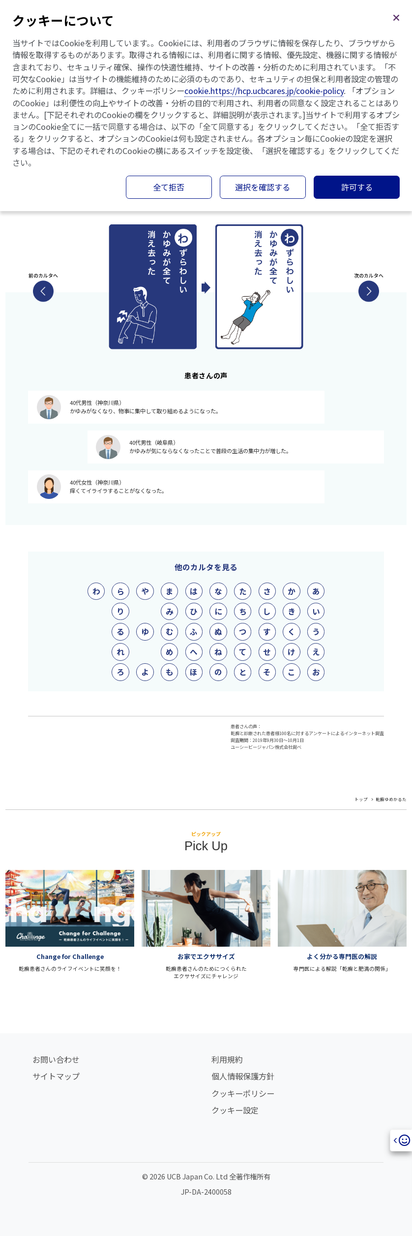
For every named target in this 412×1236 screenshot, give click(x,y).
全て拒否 (168, 187)
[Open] (401, 1140)
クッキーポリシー (242, 1093)
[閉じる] (396, 16)
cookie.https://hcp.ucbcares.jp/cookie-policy (264, 90)
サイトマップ (56, 1076)
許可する (357, 187)
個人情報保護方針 (242, 1076)
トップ (361, 799)
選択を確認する (262, 187)
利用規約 (227, 1059)
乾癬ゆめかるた (391, 799)
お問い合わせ (56, 1059)
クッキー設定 (235, 1110)
